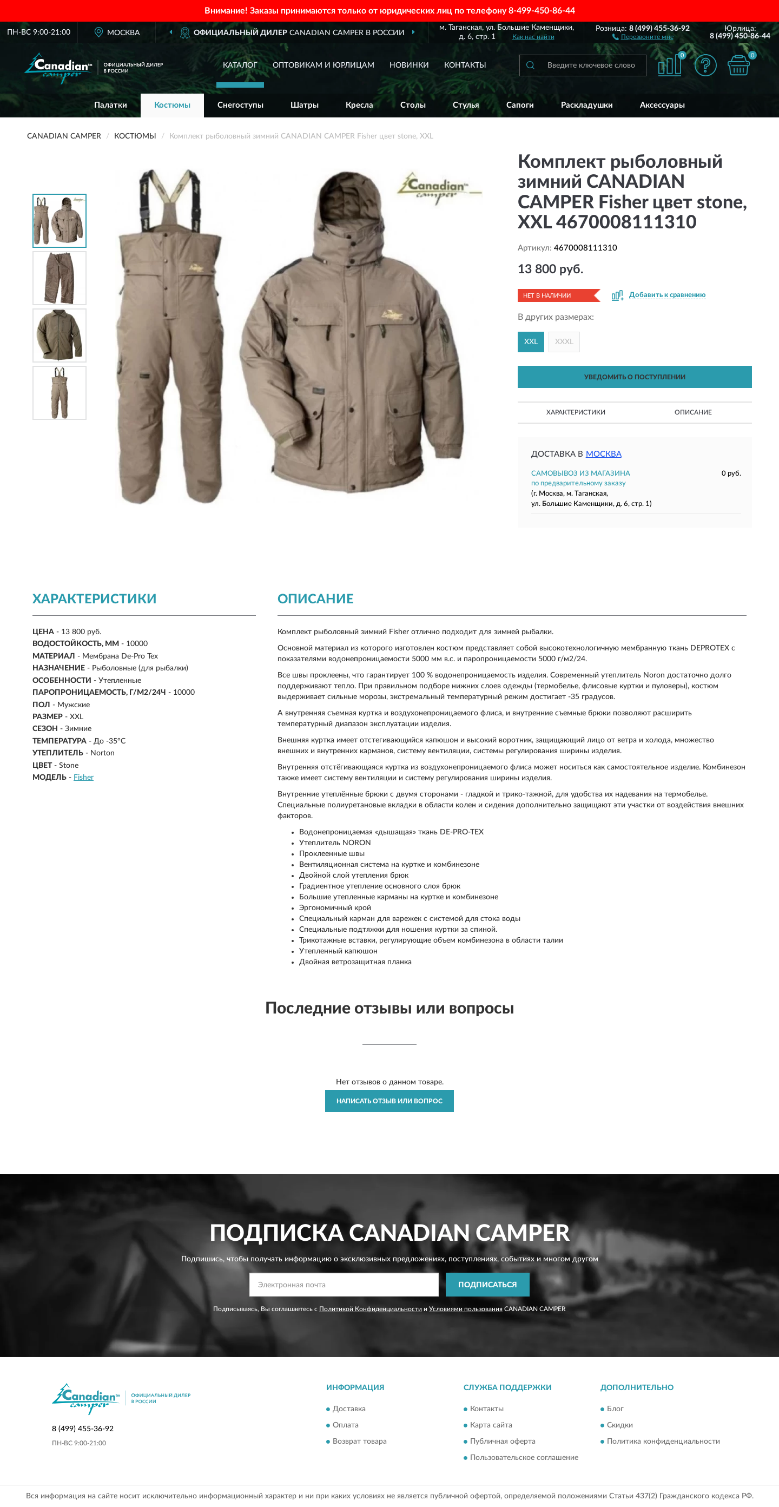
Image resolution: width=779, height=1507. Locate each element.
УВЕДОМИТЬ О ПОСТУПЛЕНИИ (634, 377)
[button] (643, 36)
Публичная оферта (503, 1441)
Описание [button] (693, 412)
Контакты (465, 65)
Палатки (110, 105)
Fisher (84, 777)
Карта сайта (491, 1425)
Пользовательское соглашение (524, 1458)
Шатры (305, 105)
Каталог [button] (240, 65)
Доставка (349, 1409)
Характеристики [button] (575, 412)
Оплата (346, 1425)
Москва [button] (604, 454)
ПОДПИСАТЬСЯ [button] (487, 1285)
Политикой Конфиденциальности (370, 1309)
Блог (615, 1409)
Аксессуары (662, 105)
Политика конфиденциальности (663, 1441)
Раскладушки (587, 105)
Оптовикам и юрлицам (323, 65)
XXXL (564, 342)
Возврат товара (360, 1441)
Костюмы (172, 105)
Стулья (466, 105)
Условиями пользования (466, 1309)
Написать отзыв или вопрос (389, 1101)
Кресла (359, 105)
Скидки (620, 1425)
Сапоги (520, 105)
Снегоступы (240, 105)
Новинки (409, 65)
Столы (413, 105)
